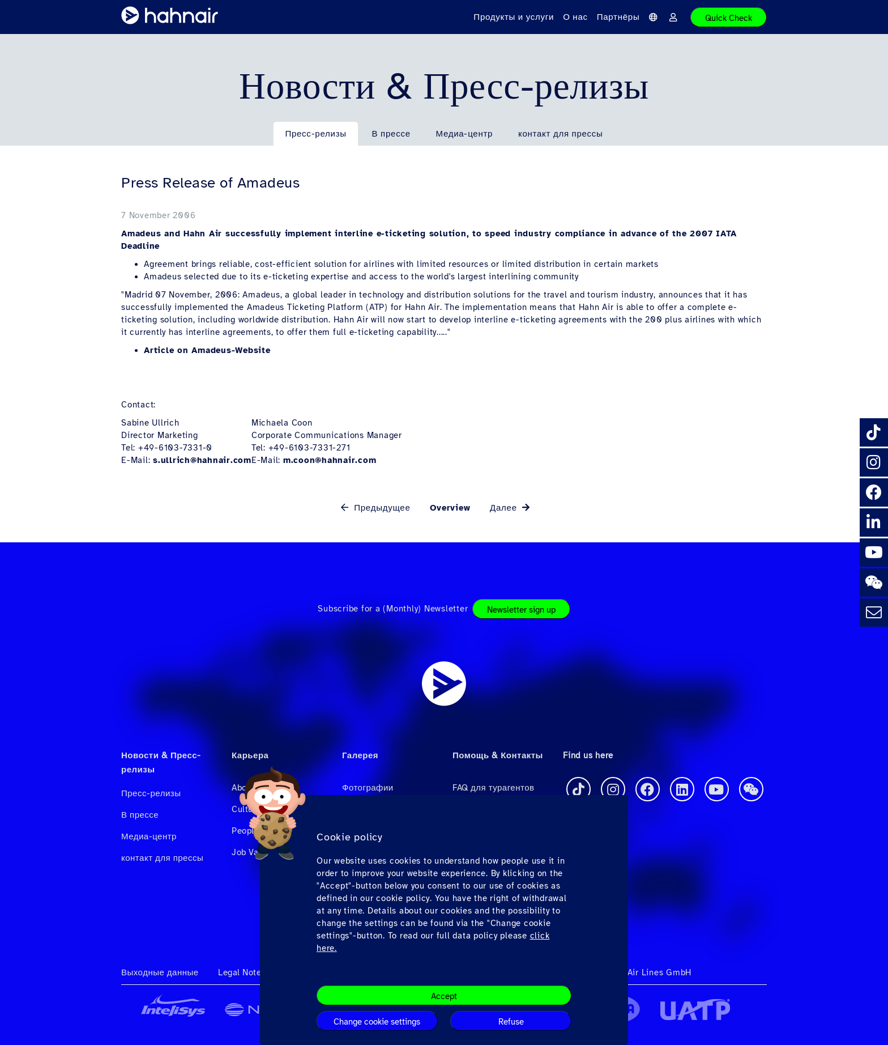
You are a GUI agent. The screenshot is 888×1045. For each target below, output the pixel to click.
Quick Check (728, 18)
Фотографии (368, 788)
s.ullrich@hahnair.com (202, 460)
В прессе (391, 134)
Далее (505, 508)
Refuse (511, 1022)
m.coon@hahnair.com (330, 460)
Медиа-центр (464, 134)
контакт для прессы (560, 134)
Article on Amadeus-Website (207, 350)
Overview (450, 508)
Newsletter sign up (521, 610)
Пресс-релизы (315, 134)
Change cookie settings (377, 1022)
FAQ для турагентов (493, 788)
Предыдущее (381, 508)
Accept (444, 996)
